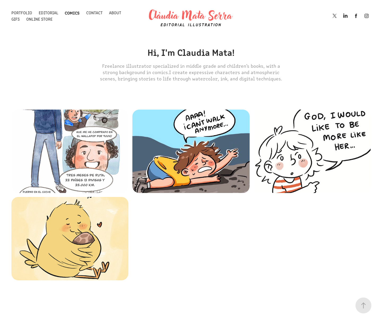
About (115, 12)
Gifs (15, 19)
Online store (39, 19)
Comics (72, 13)
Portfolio (21, 12)
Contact (94, 12)
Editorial (48, 12)
